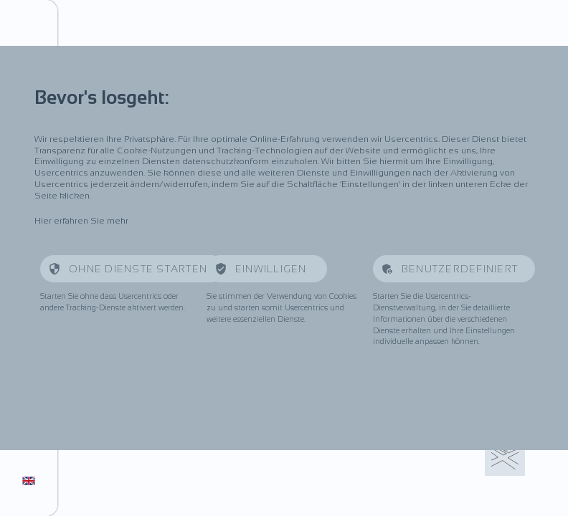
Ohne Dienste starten (138, 268)
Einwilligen (272, 268)
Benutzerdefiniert (460, 268)
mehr (117, 221)
